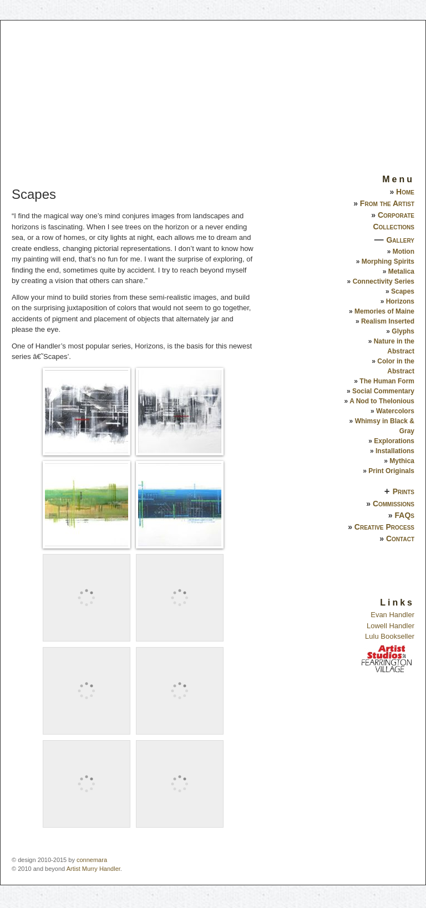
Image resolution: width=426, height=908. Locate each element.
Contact (400, 538)
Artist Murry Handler (93, 868)
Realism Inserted (387, 321)
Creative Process (384, 526)
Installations (395, 451)
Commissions (393, 503)
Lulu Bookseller (389, 636)
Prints (403, 491)
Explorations (394, 441)
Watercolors (395, 411)
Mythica (401, 461)
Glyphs (403, 331)
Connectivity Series (383, 281)
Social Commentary (383, 391)
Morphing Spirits (388, 261)
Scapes (402, 291)
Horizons (400, 301)
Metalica (401, 271)
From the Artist (387, 203)
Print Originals (391, 471)
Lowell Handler (390, 626)
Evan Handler (392, 615)
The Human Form (386, 381)
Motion (403, 251)
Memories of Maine (384, 311)
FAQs (404, 515)
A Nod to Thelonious (381, 401)
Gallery (400, 239)
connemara (92, 859)
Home (405, 191)
